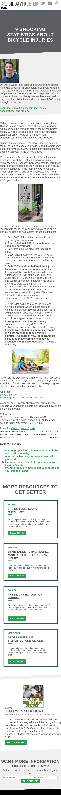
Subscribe (30, 781)
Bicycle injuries (8, 394)
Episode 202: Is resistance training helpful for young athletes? (14, 434)
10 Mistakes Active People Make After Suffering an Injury (28, 555)
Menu (4, 8)
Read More (17, 533)
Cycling (15, 428)
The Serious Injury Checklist (22, 510)
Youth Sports (28, 428)
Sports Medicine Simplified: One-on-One (25, 639)
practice (25, 111)
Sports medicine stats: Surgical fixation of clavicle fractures (46, 434)
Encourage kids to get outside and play (21, 397)
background (31, 108)
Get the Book (16, 742)
